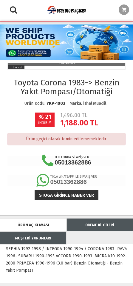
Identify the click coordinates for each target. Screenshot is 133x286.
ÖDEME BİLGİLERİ (99, 225)
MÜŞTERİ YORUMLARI (33, 238)
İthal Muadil (94, 103)
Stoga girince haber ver (66, 195)
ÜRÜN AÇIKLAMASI (33, 225)
